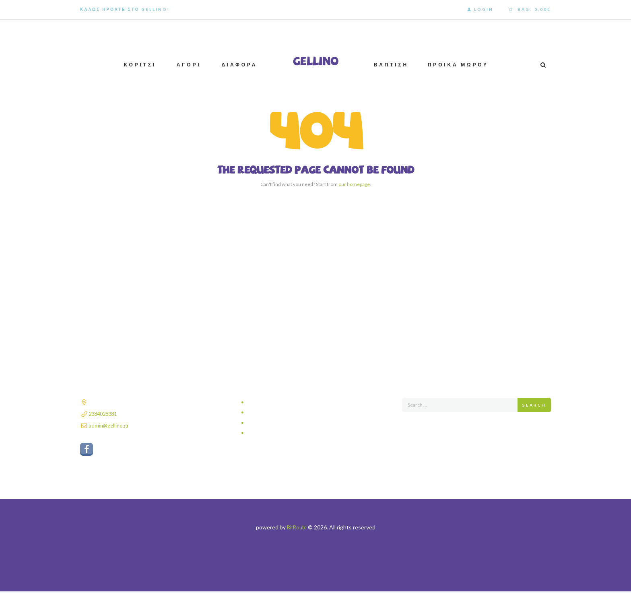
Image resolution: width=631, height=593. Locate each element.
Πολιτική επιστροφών (274, 433)
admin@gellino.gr (110, 425)
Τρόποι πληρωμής (270, 422)
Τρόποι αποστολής (271, 412)
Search (534, 405)
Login (483, 9)
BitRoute (296, 528)
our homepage (354, 184)
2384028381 (105, 413)
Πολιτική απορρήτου (273, 402)
